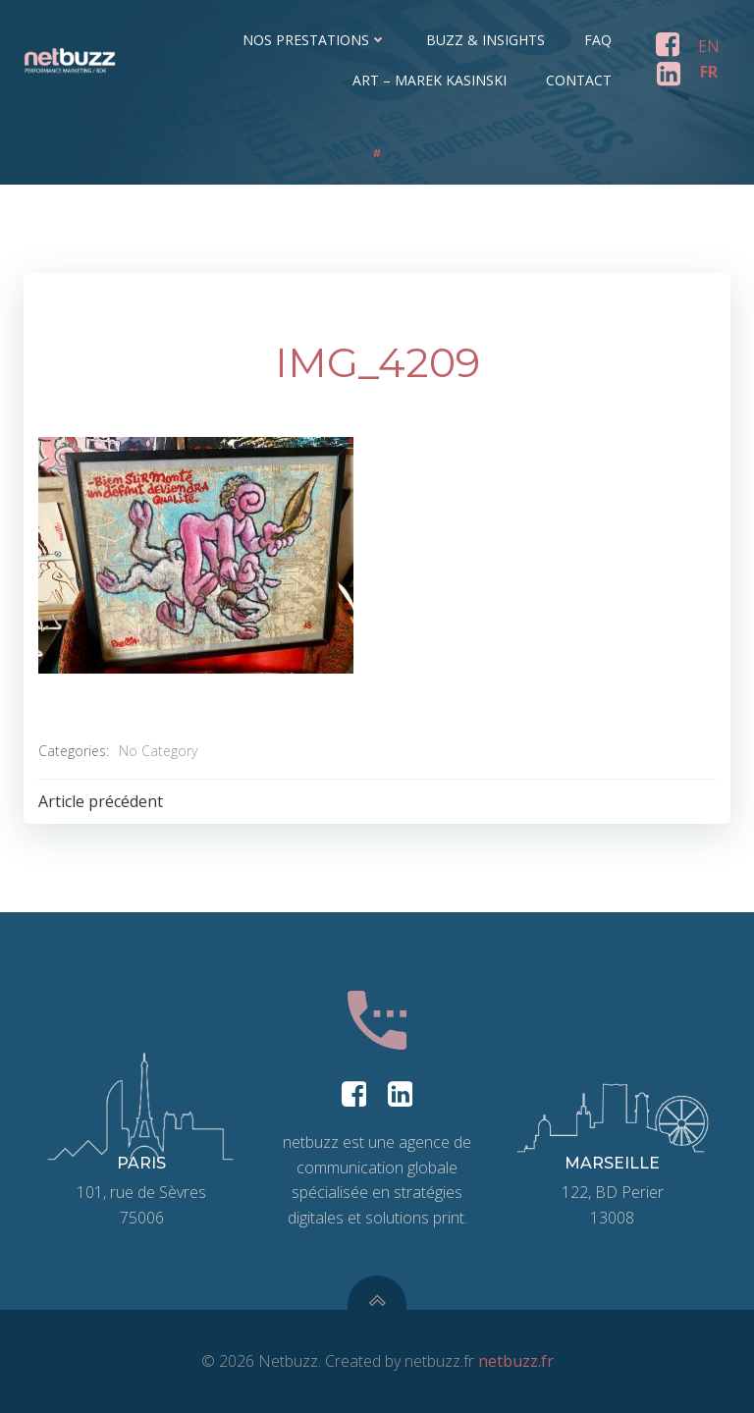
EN (709, 46)
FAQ (598, 39)
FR (709, 71)
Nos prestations (314, 39)
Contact (579, 80)
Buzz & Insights (485, 39)
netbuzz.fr (516, 1361)
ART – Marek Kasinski (429, 80)
